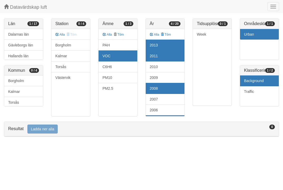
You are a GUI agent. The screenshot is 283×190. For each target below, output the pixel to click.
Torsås (13, 102)
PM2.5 (108, 88)
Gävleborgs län (20, 45)
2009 (154, 77)
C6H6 (107, 67)
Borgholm (16, 81)
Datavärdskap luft (25, 7)
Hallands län (18, 56)
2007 (154, 99)
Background (254, 81)
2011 (154, 56)
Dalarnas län (18, 34)
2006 (154, 110)
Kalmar (14, 91)
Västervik (63, 77)
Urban (249, 34)
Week (201, 34)
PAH (106, 45)
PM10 (107, 77)
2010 (154, 67)
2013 (154, 45)
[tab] (141, 129)
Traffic (249, 91)
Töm (119, 34)
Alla (60, 34)
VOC (106, 56)
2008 (154, 88)
